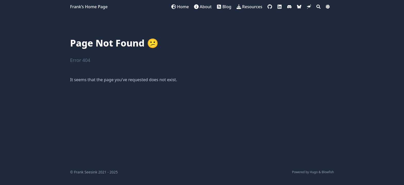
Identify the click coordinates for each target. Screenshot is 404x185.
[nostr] (309, 6)
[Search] (318, 7)
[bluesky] (299, 6)
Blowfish (328, 172)
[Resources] (249, 7)
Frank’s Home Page (89, 7)
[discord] (289, 6)
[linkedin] (279, 6)
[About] (203, 7)
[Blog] (224, 7)
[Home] (180, 7)
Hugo (314, 172)
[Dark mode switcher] (328, 7)
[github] (269, 6)
